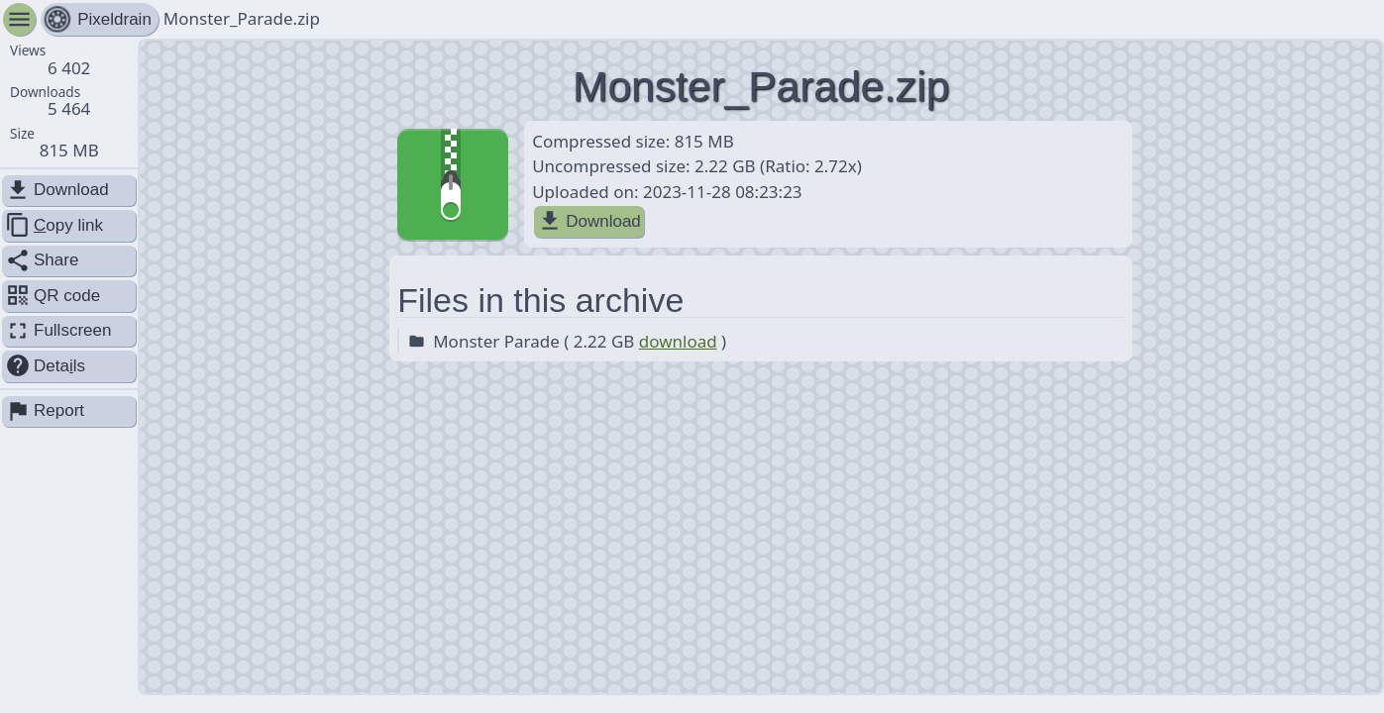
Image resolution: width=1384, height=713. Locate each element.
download (678, 341)
